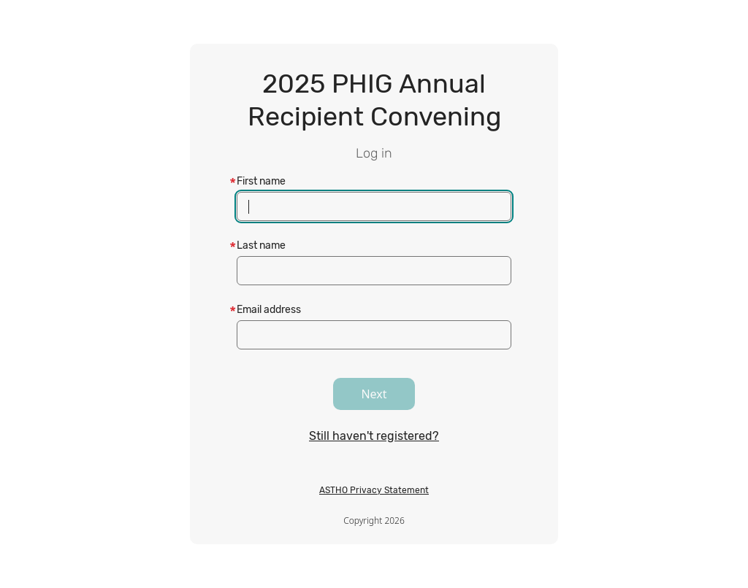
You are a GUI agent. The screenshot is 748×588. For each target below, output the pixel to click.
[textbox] (374, 206)
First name (261, 181)
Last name (261, 245)
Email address (269, 309)
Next (373, 394)
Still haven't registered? (374, 436)
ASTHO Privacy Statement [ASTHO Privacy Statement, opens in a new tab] (374, 490)
